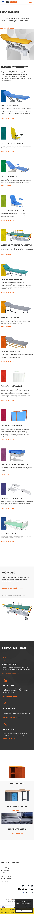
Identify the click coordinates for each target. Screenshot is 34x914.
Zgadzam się (23, 910)
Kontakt (24, 899)
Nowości (14, 899)
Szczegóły (16, 788)
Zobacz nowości (10, 588)
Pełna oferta (6, 118)
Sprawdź (4, 28)
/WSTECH (29, 892)
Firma (19, 899)
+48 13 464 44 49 (25, 886)
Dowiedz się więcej (9, 673)
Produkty (8, 899)
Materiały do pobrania (13, 901)
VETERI (29, 899)
